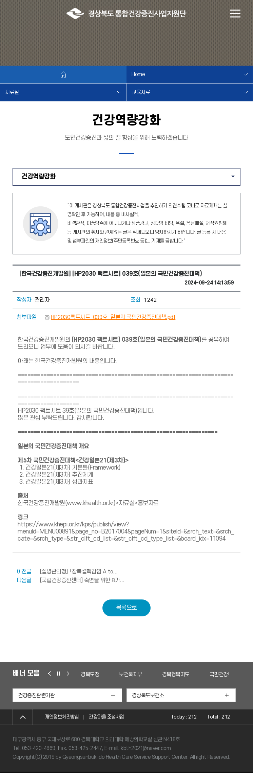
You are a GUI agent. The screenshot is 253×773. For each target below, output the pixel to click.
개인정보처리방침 (62, 717)
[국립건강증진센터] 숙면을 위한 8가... (82, 580)
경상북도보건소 (148, 695)
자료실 (12, 92)
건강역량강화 (130, 179)
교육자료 (141, 92)
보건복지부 (130, 675)
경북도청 (90, 675)
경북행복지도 (176, 675)
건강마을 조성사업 (106, 717)
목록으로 (126, 608)
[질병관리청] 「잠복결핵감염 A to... (79, 572)
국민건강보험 (223, 675)
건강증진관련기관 (36, 695)
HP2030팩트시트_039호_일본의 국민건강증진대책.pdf (113, 317)
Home (138, 74)
